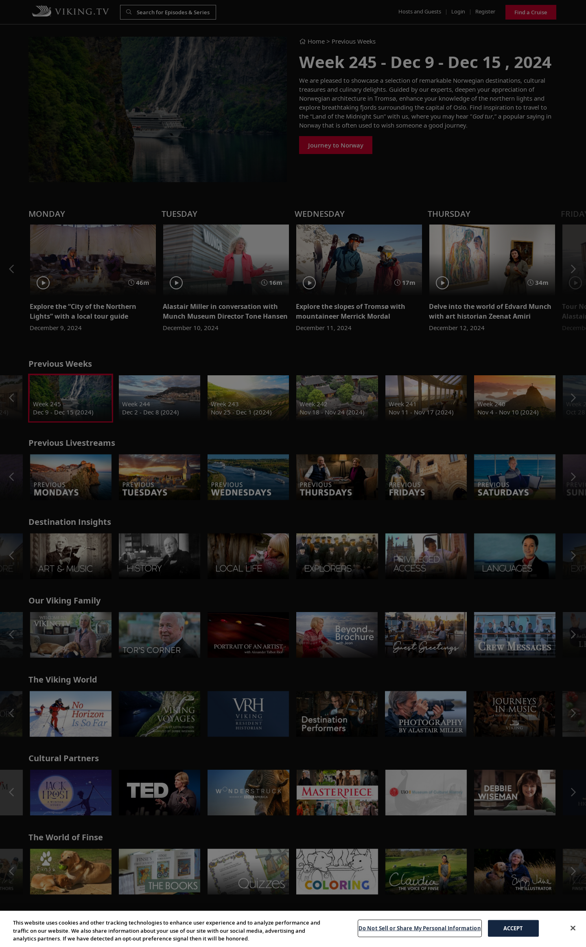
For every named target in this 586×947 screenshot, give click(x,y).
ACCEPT (513, 928)
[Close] (573, 928)
